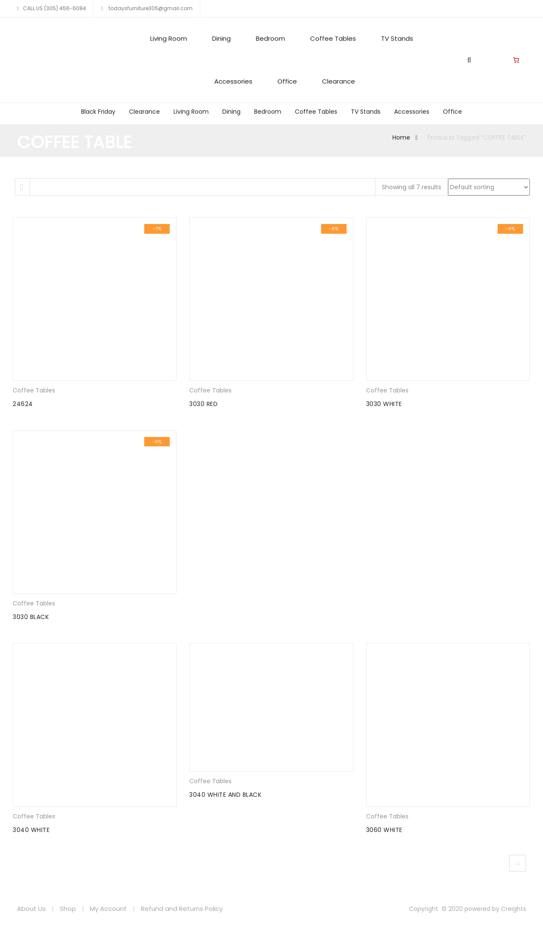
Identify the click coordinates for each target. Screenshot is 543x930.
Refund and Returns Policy (182, 908)
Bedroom (270, 38)
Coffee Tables (333, 38)
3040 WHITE (31, 830)
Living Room (168, 38)
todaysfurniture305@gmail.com (150, 8)
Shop (68, 908)
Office (287, 81)
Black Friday (98, 111)
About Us (31, 908)
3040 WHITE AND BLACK (225, 794)
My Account (108, 908)
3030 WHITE (384, 404)
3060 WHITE (384, 830)
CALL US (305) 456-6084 (54, 8)
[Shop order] (489, 187)
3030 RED (203, 404)
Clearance (338, 81)
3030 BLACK (31, 617)
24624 (23, 404)
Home (401, 137)
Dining (221, 38)
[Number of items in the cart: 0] (516, 60)
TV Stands (397, 38)
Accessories (233, 81)
